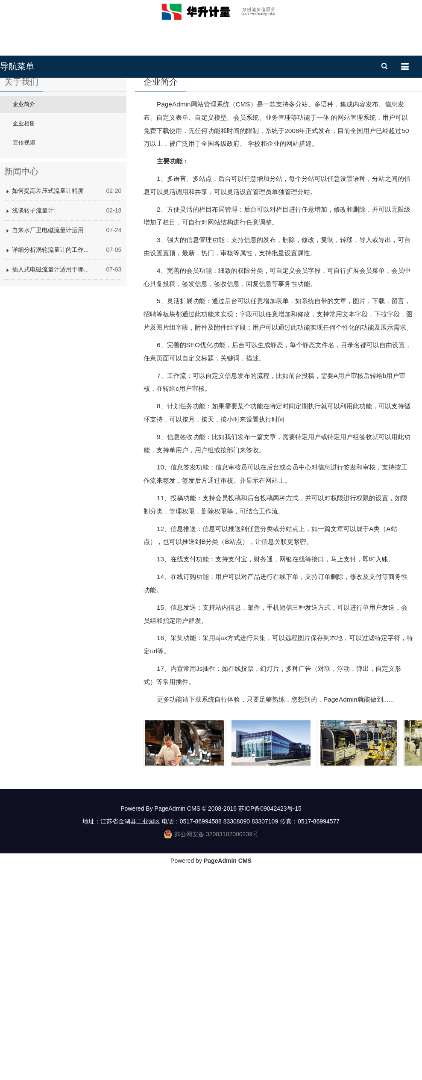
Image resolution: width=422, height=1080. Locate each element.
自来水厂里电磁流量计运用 (48, 343)
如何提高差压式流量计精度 (48, 304)
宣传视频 (24, 256)
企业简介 (24, 218)
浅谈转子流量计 (33, 324)
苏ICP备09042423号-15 (270, 922)
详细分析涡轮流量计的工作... (50, 363)
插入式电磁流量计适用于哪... (50, 383)
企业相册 (24, 237)
